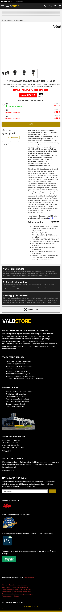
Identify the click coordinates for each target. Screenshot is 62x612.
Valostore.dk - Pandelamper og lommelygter (17, 594)
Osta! (31, 124)
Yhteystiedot (7, 451)
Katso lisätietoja (8, 470)
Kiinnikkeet (19, 20)
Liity (52, 491)
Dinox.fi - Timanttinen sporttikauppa (14, 585)
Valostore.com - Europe (10, 596)
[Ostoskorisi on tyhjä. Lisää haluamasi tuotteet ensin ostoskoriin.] (60, 6)
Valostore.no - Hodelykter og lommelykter (16, 592)
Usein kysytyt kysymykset (16, 394)
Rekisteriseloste (29, 577)
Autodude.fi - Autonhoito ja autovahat (15, 587)
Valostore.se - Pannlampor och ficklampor (16, 589)
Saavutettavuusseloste (15, 406)
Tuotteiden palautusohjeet (16, 396)
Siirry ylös (31, 309)
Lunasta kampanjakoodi (15, 404)
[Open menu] (2, 6)
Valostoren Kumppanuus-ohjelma (19, 392)
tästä (51, 218)
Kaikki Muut (10, 20)
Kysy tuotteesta (11, 137)
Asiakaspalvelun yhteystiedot (17, 401)
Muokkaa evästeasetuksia (12, 602)
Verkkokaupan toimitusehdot (17, 399)
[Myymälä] (18, 429)
